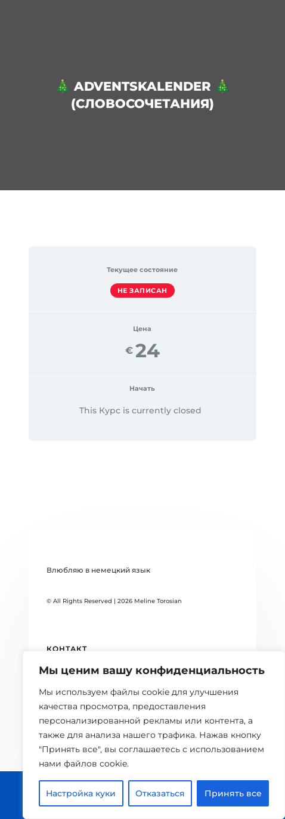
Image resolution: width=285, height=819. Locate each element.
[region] (154, 735)
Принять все (233, 793)
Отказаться (160, 793)
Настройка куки (81, 793)
